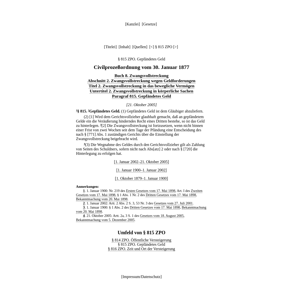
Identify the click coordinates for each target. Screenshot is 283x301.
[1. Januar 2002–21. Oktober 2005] (141, 162)
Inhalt (124, 47)
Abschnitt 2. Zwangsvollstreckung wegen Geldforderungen (141, 80)
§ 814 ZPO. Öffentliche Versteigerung (141, 240)
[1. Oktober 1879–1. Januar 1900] (141, 178)
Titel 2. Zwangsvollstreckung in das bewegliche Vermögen (142, 85)
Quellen (140, 47)
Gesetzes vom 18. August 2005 (162, 216)
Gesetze (149, 24)
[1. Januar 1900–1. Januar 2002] (141, 170)
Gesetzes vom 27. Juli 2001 (173, 203)
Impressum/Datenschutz (142, 277)
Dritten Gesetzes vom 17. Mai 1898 (171, 195)
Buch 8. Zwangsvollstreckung (141, 75)
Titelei (110, 47)
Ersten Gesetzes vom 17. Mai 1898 (150, 191)
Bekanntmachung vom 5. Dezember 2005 (105, 220)
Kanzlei (132, 24)
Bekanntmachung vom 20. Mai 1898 (102, 199)
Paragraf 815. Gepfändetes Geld (141, 96)
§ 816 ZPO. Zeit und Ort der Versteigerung (141, 249)
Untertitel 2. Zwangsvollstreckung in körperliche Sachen (141, 91)
